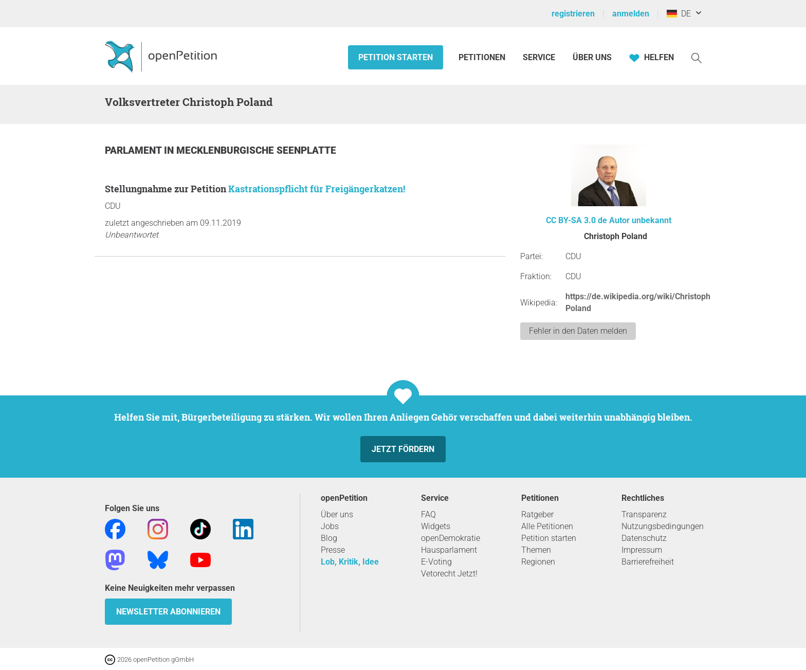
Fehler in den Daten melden (578, 331)
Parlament (134, 150)
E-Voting (436, 562)
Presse (333, 550)
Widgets (435, 526)
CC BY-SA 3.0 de (576, 220)
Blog (329, 538)
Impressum (641, 550)
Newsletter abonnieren (168, 612)
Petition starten (395, 57)
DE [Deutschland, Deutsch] (679, 14)
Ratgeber (537, 514)
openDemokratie (450, 538)
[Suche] (696, 57)
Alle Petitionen (547, 526)
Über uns (337, 514)
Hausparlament (449, 550)
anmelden (630, 14)
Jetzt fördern (403, 449)
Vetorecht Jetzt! (449, 573)
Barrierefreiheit (647, 562)
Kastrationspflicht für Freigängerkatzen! (316, 189)
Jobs (330, 526)
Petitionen (483, 57)
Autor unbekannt (640, 220)
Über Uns (592, 57)
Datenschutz (644, 538)
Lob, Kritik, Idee (350, 562)
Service (539, 57)
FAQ (428, 514)
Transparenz (644, 514)
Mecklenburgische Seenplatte (256, 150)
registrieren (573, 14)
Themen (536, 550)
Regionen (538, 562)
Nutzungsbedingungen (662, 526)
